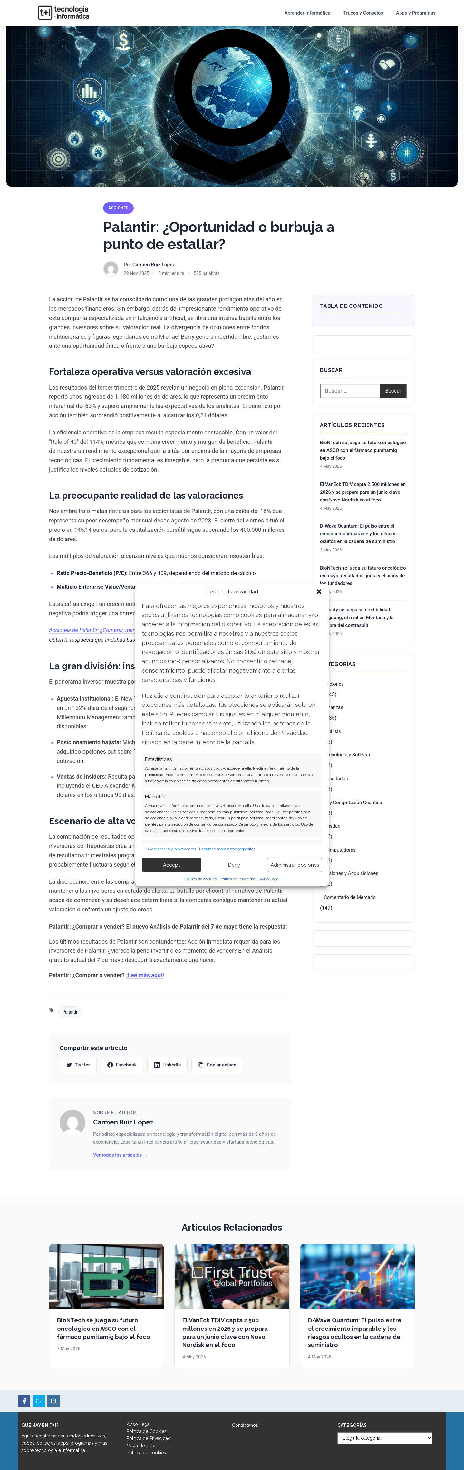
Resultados (336, 779)
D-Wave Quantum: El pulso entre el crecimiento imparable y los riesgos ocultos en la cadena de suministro (358, 533)
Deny (234, 865)
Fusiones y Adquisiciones (351, 873)
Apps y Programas (416, 13)
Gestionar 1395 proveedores (172, 849)
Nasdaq (332, 826)
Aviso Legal (269, 879)
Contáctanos (245, 1425)
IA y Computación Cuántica (353, 802)
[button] (319, 592)
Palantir (70, 1012)
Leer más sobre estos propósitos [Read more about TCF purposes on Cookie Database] (227, 849)
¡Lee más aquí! (145, 975)
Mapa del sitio (141, 1445)
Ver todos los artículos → (120, 1155)
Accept (171, 865)
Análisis (332, 731)
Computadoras (340, 850)
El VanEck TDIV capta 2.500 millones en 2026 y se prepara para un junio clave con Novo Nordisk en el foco (363, 492)
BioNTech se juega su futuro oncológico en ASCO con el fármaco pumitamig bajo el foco (363, 450)
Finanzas (333, 707)
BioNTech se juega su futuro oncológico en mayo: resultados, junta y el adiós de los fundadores (363, 575)
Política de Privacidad (238, 879)
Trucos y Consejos (363, 13)
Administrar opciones (295, 865)
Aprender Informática (308, 13)
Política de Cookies (147, 1431)
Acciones (118, 208)
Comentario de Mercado (350, 897)
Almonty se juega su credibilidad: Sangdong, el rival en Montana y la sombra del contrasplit (357, 617)
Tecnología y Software (348, 755)
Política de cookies (201, 879)
